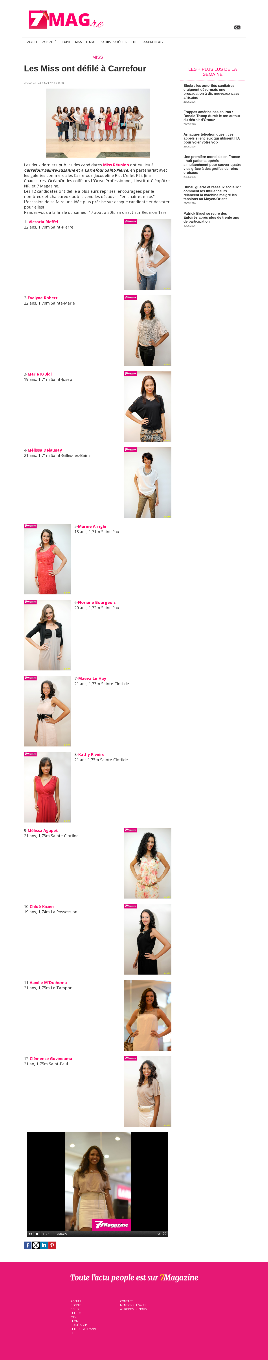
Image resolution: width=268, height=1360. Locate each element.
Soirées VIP (78, 1324)
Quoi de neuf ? (153, 42)
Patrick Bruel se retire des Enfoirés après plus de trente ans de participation (211, 217)
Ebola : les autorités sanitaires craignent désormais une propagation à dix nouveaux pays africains (211, 91)
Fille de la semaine (83, 1328)
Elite (135, 42)
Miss (78, 42)
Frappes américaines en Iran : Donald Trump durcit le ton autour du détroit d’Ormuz (212, 116)
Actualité (49, 42)
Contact (125, 1301)
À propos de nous (133, 1309)
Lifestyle (76, 1313)
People (66, 42)
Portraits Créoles (113, 42)
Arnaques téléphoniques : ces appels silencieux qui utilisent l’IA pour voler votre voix (212, 138)
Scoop (75, 1309)
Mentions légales (132, 1305)
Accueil (32, 42)
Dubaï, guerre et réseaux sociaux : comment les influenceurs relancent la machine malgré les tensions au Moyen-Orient (212, 193)
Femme (90, 42)
